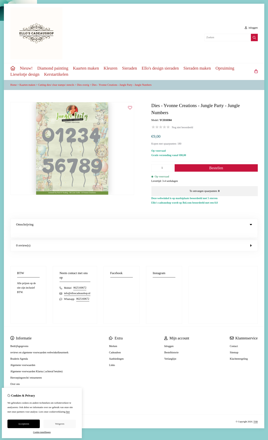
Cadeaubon (115, 345)
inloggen (251, 27)
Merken (113, 338)
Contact (234, 338)
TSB (255, 414)
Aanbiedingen (116, 351)
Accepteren (23, 423)
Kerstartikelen (56, 74)
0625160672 (79, 280)
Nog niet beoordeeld (182, 127)
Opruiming (225, 68)
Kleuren (110, 68)
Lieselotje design (25, 74)
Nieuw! (26, 68)
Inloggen (169, 338)
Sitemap (234, 345)
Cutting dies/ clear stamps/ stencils (56, 85)
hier (68, 411)
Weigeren (59, 423)
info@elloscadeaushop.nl (77, 285)
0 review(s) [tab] (134, 238)
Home (13, 85)
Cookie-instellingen (42, 432)
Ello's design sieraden (160, 68)
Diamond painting (52, 68)
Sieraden (129, 68)
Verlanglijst (170, 351)
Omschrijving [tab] (134, 224)
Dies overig (83, 85)
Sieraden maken (197, 68)
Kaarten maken (86, 68)
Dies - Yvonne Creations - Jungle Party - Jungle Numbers (122, 85)
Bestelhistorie (171, 345)
